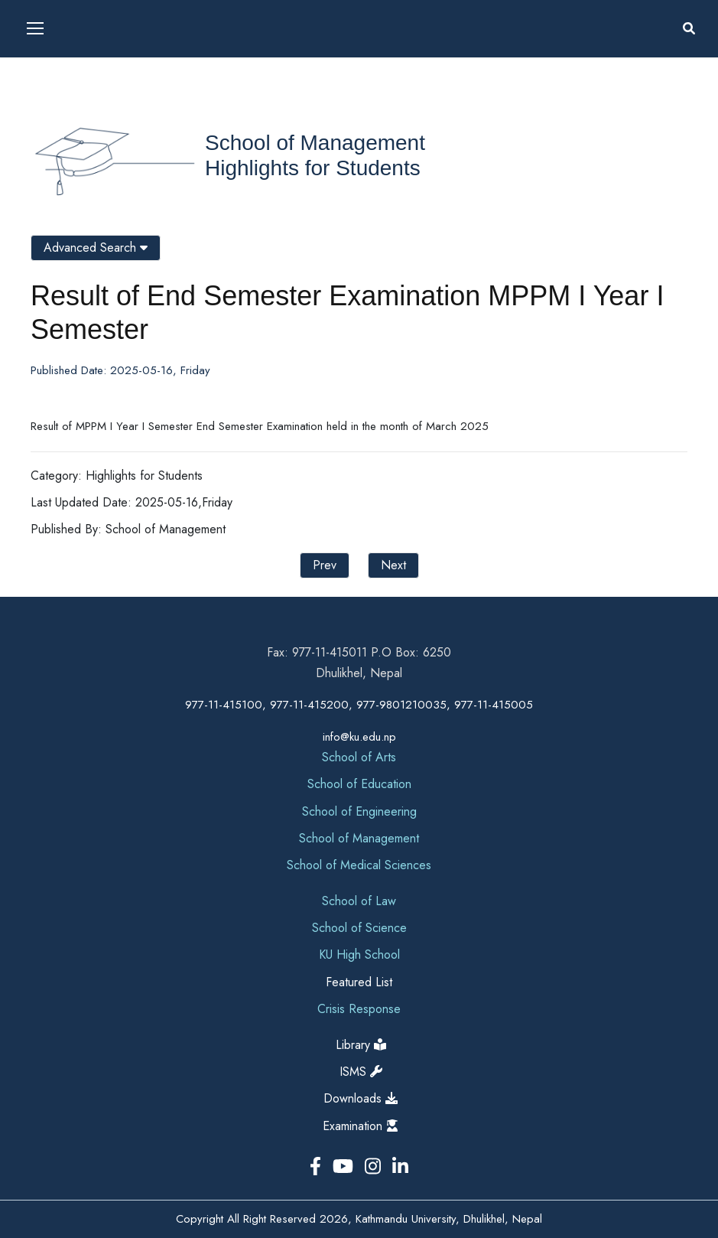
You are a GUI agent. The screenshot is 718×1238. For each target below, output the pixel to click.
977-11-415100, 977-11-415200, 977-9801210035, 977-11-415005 (359, 704)
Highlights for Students (313, 168)
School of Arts (359, 757)
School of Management (315, 143)
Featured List (359, 982)
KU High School (359, 954)
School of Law (359, 901)
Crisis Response (359, 1009)
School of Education (359, 784)
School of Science (359, 928)
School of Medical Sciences (359, 865)
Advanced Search (96, 247)
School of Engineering (359, 811)
